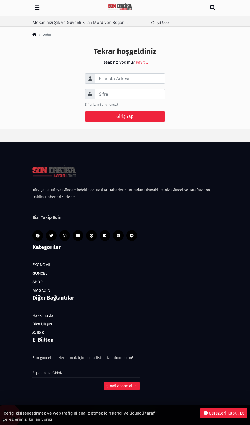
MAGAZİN (41, 290)
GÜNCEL (39, 273)
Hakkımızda (42, 315)
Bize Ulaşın (42, 324)
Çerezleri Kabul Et (224, 413)
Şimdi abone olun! (121, 386)
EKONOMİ (41, 265)
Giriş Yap (125, 116)
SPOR (37, 282)
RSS (38, 332)
